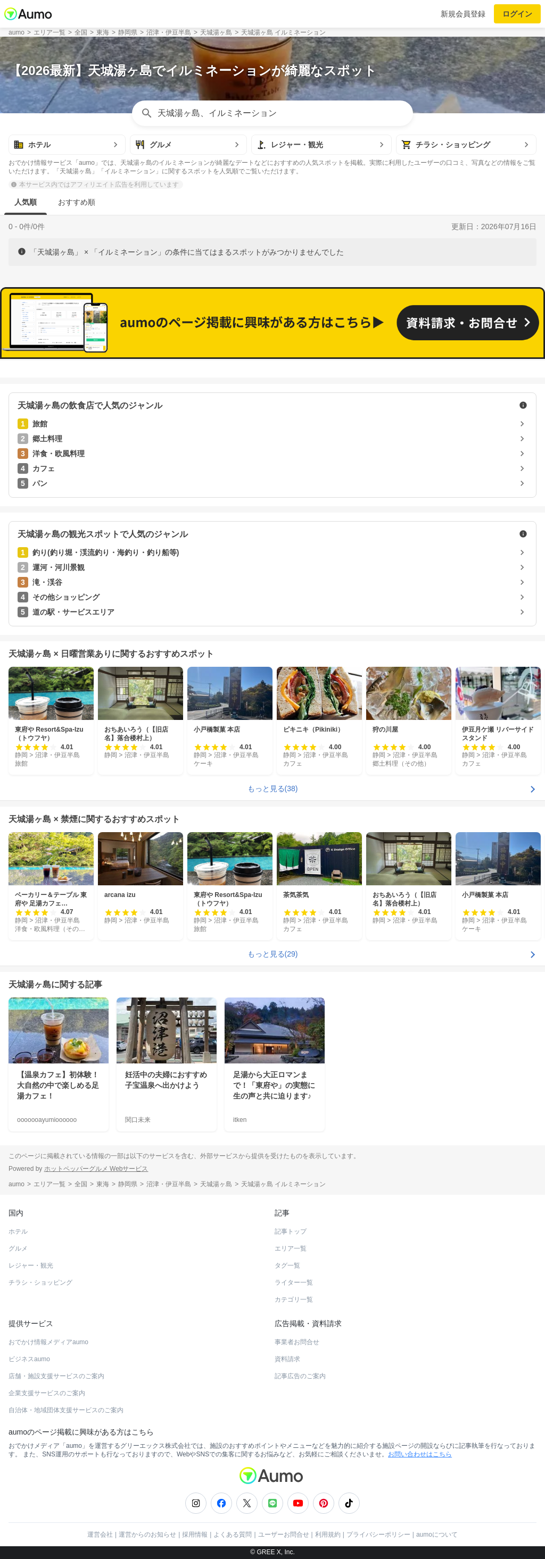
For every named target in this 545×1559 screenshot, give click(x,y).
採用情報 (195, 1534)
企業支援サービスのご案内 (47, 1393)
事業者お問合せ (297, 1342)
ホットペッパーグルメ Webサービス (96, 1168)
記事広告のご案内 (300, 1376)
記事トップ (291, 1231)
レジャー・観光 (31, 1265)
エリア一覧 (291, 1248)
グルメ (18, 1248)
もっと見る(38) (272, 788)
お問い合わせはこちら (420, 1454)
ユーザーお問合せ (283, 1534)
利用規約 (328, 1534)
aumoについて (437, 1534)
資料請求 (287, 1359)
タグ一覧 (287, 1265)
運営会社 (100, 1534)
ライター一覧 (294, 1282)
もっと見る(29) (272, 954)
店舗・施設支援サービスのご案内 (56, 1376)
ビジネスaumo (29, 1359)
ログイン (517, 14)
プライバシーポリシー (378, 1534)
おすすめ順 (76, 202)
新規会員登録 (463, 14)
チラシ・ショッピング (40, 1282)
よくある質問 (232, 1534)
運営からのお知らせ (147, 1534)
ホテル (18, 1231)
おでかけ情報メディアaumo (48, 1342)
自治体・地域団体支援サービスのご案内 (66, 1410)
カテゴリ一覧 (294, 1299)
